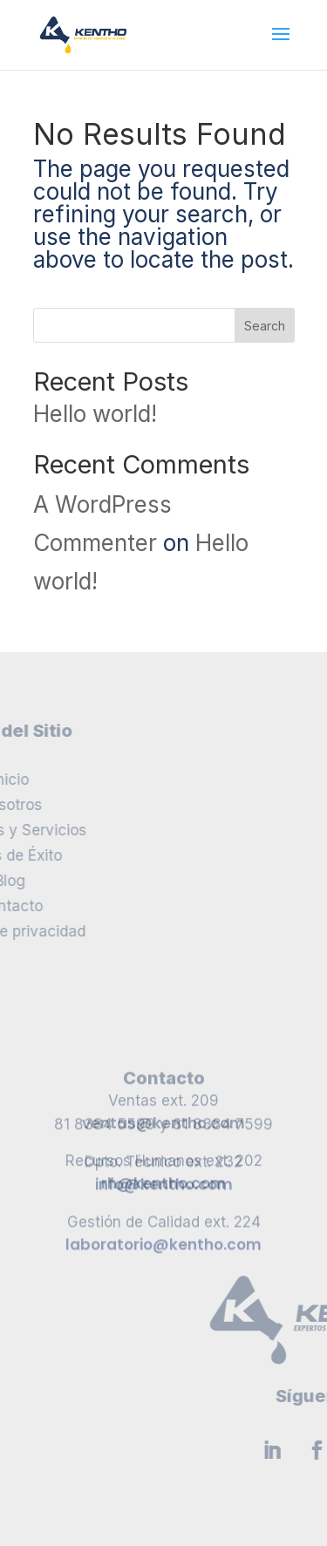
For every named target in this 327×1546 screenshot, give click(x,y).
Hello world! (95, 413)
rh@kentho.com (163, 1158)
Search (264, 325)
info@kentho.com (164, 1222)
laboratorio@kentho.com (163, 1282)
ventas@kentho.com (163, 1098)
